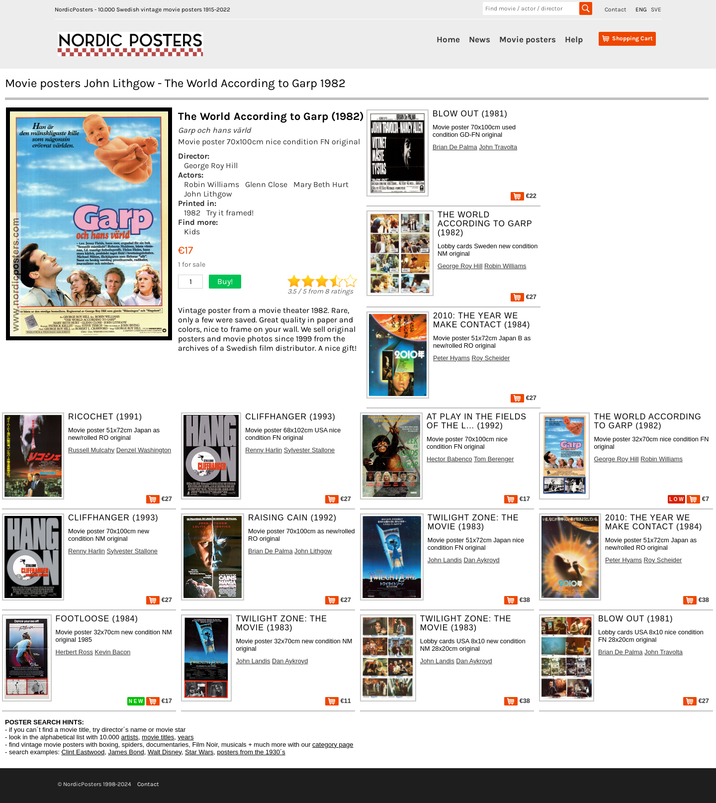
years (186, 737)
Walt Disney (164, 752)
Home (448, 39)
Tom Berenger (494, 459)
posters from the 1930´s (251, 752)
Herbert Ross (74, 652)
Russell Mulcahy (91, 450)
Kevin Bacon (113, 652)
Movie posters (527, 39)
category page (332, 744)
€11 (338, 700)
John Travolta (498, 147)
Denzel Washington (144, 450)
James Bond (126, 752)
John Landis (445, 560)
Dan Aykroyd (481, 560)
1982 (192, 212)
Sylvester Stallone (309, 450)
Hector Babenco (449, 459)
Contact (615, 9)
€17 (517, 498)
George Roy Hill (211, 165)
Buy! (225, 281)
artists (129, 737)
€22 (524, 196)
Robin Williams (211, 184)
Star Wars (199, 752)
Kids (192, 231)
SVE (656, 9)
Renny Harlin (263, 450)
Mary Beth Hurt (321, 184)
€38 (517, 599)
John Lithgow (208, 194)
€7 (698, 498)
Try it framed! (230, 212)
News (479, 39)
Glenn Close (266, 184)
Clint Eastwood (82, 752)
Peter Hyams (451, 358)
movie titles (158, 737)
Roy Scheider (491, 358)
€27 (524, 297)
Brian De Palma (455, 147)
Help (574, 39)
